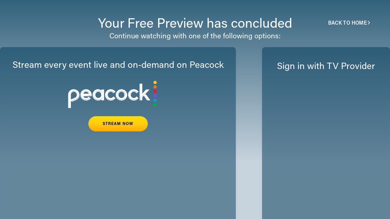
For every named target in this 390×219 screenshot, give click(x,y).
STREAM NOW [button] (118, 124)
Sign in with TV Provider (326, 66)
